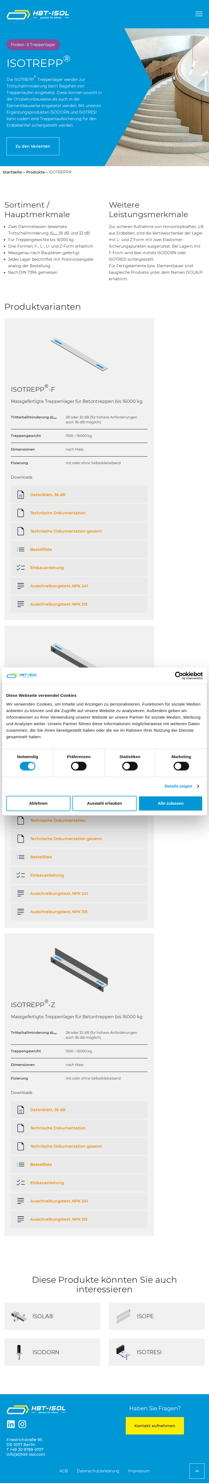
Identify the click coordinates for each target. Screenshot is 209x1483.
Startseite (12, 172)
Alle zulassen (171, 803)
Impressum (139, 1471)
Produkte (35, 172)
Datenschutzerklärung (98, 1471)
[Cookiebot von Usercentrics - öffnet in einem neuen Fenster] (179, 675)
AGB (63, 1471)
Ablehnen (38, 803)
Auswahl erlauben (104, 803)
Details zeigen (178, 786)
